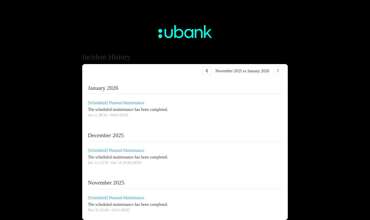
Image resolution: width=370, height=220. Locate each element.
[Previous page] (206, 70)
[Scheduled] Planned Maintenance (116, 103)
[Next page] (277, 70)
